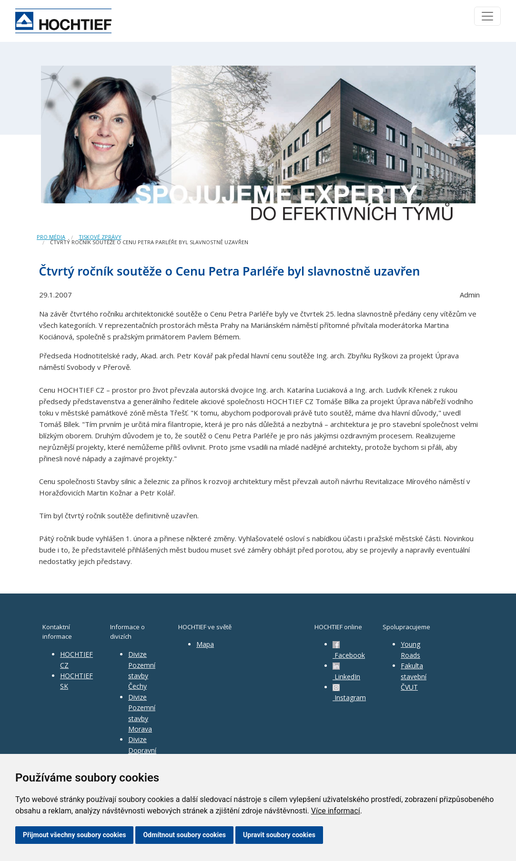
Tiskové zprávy (100, 236)
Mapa (205, 644)
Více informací (335, 810)
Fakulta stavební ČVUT (413, 676)
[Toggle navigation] (487, 16)
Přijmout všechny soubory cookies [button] (74, 835)
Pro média (51, 236)
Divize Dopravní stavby (142, 750)
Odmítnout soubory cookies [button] (184, 835)
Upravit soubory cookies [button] (279, 835)
